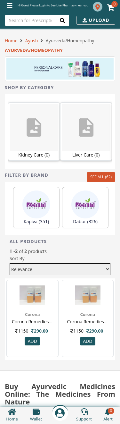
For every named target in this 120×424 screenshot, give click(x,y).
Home (11, 41)
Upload (96, 20)
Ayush (31, 41)
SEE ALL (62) (101, 177)
